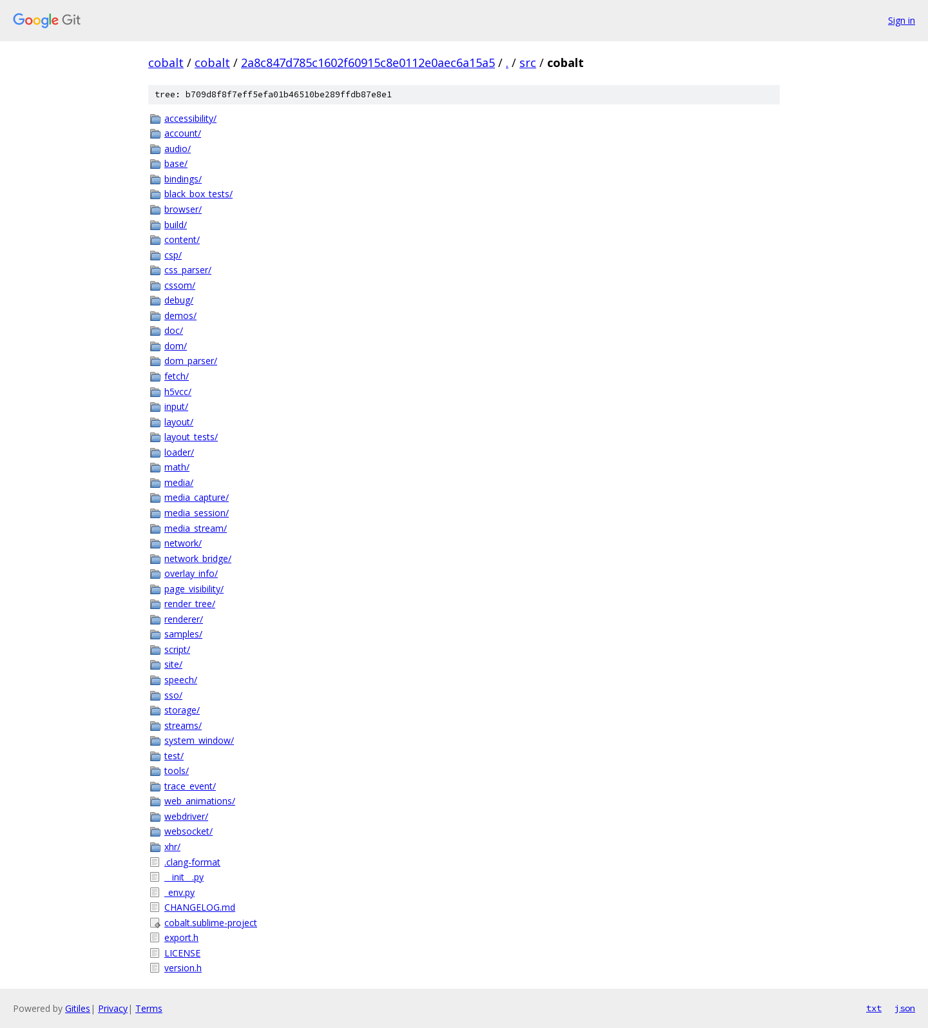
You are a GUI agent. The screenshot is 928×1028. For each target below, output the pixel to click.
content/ (182, 239)
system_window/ (199, 740)
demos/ (180, 315)
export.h (181, 937)
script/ (177, 649)
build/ (175, 224)
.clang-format (192, 862)
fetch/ (176, 376)
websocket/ (188, 831)
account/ (182, 133)
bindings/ (183, 179)
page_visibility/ (194, 589)
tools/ (176, 770)
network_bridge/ (197, 558)
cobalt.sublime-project (210, 922)
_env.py (179, 892)
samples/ (183, 634)
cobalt (166, 62)
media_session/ (196, 513)
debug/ (178, 300)
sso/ (173, 695)
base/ (176, 163)
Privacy (113, 1008)
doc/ (173, 330)
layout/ (178, 422)
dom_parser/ (190, 360)
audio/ (177, 148)
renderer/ (183, 619)
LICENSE (182, 953)
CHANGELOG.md (199, 907)
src (527, 62)
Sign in (901, 20)
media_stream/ (195, 528)
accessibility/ (190, 118)
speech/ (180, 680)
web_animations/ (199, 801)
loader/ (179, 452)
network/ (183, 543)
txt (874, 1008)
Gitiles (77, 1008)
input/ (176, 406)
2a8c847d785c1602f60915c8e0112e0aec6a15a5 (368, 62)
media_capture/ (196, 497)
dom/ (175, 346)
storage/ (182, 710)
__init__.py (184, 877)
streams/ (183, 725)
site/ (173, 664)
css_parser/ (187, 270)
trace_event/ (190, 786)
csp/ (173, 255)
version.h (183, 968)
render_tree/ (189, 603)
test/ (174, 756)
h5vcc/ (177, 391)
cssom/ (179, 285)
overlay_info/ (191, 573)
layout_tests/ (191, 437)
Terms (148, 1008)
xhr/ (172, 846)
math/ (176, 467)
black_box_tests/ (198, 194)
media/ (178, 482)
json (904, 1008)
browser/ (183, 209)
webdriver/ (186, 816)
